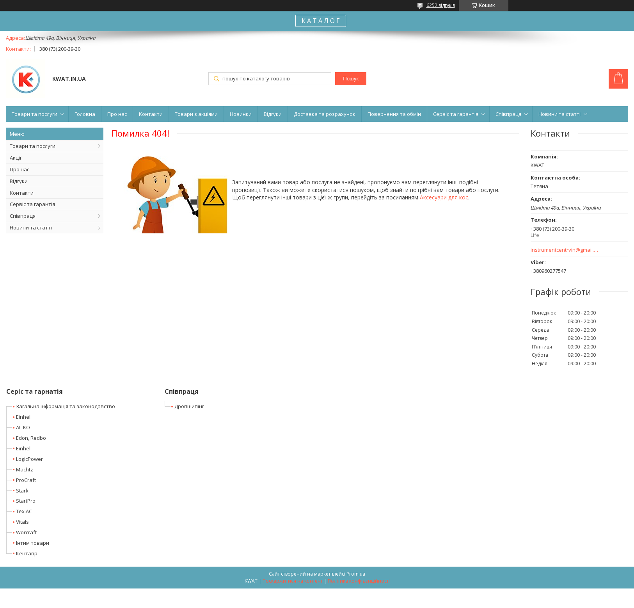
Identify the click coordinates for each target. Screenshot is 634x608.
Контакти (151, 113)
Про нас (117, 113)
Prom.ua (355, 574)
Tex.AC (24, 511)
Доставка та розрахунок (324, 113)
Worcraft (26, 532)
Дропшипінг (189, 406)
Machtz (24, 469)
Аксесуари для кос (444, 197)
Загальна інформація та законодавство (65, 406)
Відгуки (273, 113)
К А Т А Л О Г (321, 20)
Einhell (24, 416)
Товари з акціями (196, 113)
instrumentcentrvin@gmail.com (565, 250)
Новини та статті (559, 113)
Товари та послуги (34, 113)
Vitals (22, 521)
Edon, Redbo (31, 437)
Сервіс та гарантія (455, 113)
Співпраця (508, 113)
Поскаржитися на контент (293, 581)
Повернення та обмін (394, 113)
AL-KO (23, 427)
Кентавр (26, 553)
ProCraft (26, 480)
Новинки (241, 113)
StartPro (26, 500)
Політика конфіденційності (359, 581)
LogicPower (29, 458)
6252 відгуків (440, 5)
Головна (85, 113)
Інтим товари (32, 542)
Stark (22, 490)
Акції (15, 157)
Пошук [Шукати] (351, 79)
